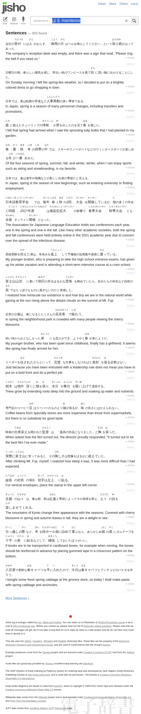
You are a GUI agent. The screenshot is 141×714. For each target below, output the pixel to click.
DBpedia (42, 697)
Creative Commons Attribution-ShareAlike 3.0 (107, 697)
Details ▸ (130, 64)
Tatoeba (46, 652)
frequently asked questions (97, 626)
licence (106, 644)
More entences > (17, 598)
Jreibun (131, 58)
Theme (124, 3)
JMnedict (48, 641)
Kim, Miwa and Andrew (49, 622)
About (112, 3)
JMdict (27, 641)
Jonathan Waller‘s (39, 708)
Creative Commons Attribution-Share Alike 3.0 (29, 689)
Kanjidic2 (37, 641)
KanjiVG (58, 686)
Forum (102, 3)
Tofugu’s (49, 663)
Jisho (14, 8)
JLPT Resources (57, 708)
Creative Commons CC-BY (97, 652)
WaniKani (88, 663)
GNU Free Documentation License (28, 700)
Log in (134, 3)
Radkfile (62, 641)
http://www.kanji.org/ (38, 674)
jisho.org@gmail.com (24, 626)
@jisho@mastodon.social (111, 622)
